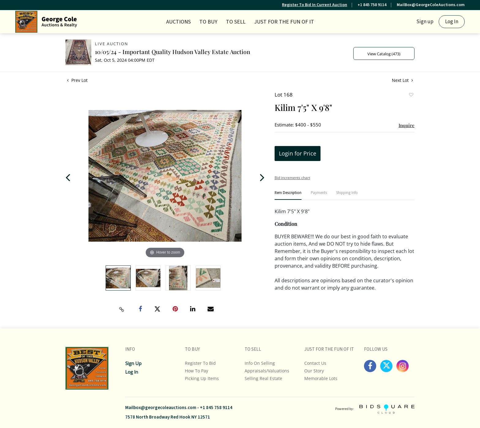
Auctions (178, 22)
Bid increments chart (292, 177)
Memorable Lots (320, 378)
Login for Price (297, 153)
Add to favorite (410, 95)
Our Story (314, 371)
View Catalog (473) (383, 54)
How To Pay (196, 371)
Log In (451, 21)
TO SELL (236, 22)
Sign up (424, 21)
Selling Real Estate (263, 378)
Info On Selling (260, 363)
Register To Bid (200, 363)
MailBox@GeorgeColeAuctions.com (431, 5)
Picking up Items (202, 378)
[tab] (288, 195)
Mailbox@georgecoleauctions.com (160, 407)
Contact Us (315, 363)
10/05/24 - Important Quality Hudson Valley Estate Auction (172, 52)
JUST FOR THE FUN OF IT (284, 22)
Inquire (406, 125)
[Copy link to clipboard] (122, 309)
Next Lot (402, 80)
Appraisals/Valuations (267, 371)
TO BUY (208, 22)
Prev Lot (77, 80)
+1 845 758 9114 (372, 5)
